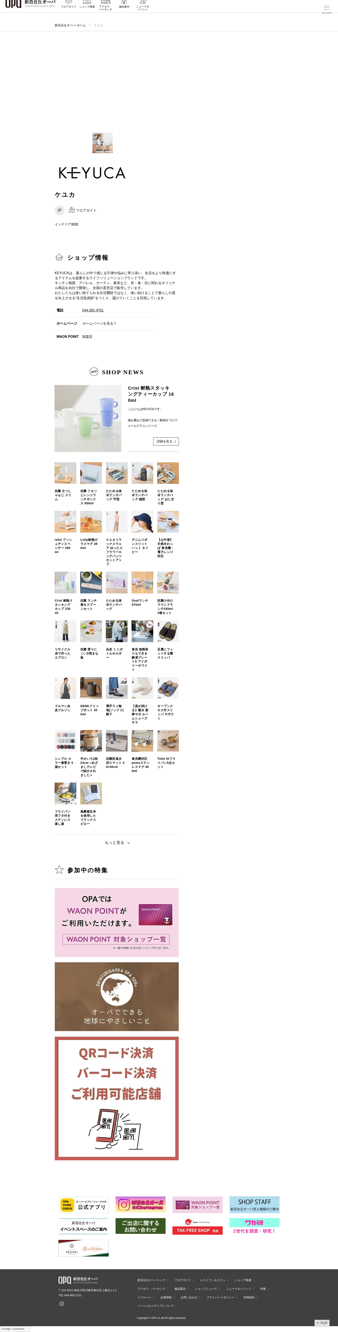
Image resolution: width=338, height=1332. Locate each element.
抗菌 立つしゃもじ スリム (63, 495)
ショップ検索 (87, 13)
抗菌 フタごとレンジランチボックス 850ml (88, 497)
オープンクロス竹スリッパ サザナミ (165, 712)
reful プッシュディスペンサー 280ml (63, 546)
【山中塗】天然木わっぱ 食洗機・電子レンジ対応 (165, 548)
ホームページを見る (97, 323)
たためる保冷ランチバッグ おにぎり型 (165, 497)
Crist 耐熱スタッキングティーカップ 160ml (151, 394)
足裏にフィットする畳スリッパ (165, 653)
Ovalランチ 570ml (140, 602)
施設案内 (124, 13)
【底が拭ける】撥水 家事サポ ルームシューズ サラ (140, 714)
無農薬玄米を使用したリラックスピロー (88, 818)
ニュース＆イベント (142, 14)
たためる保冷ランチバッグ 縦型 (139, 495)
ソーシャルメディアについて (155, 1305)
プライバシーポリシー (221, 1297)
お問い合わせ (189, 1297)
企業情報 (166, 1297)
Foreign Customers (13, 1328)
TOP (323, 1323)
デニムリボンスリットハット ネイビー (140, 546)
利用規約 (249, 1297)
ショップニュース (206, 1288)
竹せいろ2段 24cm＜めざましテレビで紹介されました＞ (89, 767)
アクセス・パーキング (105, 14)
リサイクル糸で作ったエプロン (62, 653)
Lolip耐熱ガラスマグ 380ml (89, 544)
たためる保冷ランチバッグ (114, 604)
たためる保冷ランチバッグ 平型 (114, 495)
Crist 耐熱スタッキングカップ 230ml (64, 607)
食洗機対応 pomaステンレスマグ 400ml (141, 765)
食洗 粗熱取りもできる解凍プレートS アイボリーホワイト (140, 659)
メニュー (326, 12)
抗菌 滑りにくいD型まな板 (89, 653)
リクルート (144, 1297)
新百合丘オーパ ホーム (70, 25)
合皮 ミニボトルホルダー (114, 653)
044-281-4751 (93, 310)
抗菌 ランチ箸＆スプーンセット (88, 604)
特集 (263, 1288)
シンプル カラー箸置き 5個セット (64, 763)
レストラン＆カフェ (212, 1280)
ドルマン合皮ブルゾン (62, 708)
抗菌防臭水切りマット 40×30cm (115, 763)
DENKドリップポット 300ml (89, 710)
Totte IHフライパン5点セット (166, 763)
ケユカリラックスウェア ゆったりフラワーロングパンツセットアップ (114, 552)
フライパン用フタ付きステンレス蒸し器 (62, 818)
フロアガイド (68, 13)
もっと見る (114, 842)
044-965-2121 (73, 1295)
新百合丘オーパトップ (151, 1280)
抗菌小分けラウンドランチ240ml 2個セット (166, 607)
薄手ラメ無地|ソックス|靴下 (115, 710)
